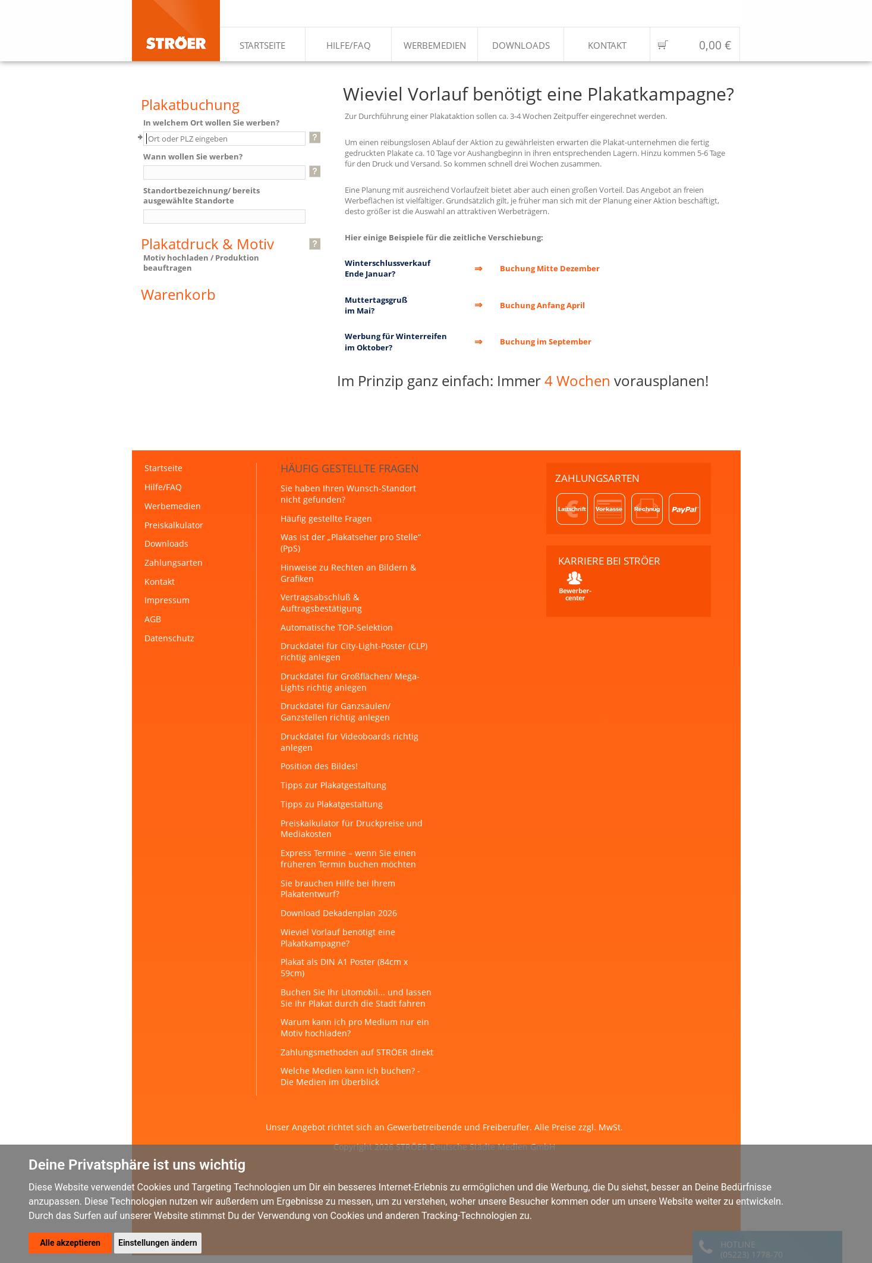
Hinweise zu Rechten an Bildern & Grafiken (348, 573)
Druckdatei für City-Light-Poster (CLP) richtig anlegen (354, 651)
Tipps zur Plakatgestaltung (333, 785)
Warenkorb (178, 294)
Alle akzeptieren (70, 1243)
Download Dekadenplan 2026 (339, 913)
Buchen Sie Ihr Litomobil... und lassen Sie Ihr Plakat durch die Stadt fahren (356, 997)
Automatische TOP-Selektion (337, 627)
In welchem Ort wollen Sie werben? (211, 123)
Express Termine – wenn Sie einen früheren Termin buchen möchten (348, 858)
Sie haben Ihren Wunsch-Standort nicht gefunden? (348, 493)
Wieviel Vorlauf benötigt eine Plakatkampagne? (338, 937)
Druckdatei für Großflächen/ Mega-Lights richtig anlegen (350, 681)
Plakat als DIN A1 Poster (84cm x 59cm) (344, 967)
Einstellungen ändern (157, 1243)
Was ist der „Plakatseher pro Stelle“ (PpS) (351, 542)
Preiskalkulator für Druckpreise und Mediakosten (352, 828)
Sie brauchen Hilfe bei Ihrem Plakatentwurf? (338, 888)
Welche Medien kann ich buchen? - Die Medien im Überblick (350, 1076)
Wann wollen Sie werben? (193, 157)
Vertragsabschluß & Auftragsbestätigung (321, 602)
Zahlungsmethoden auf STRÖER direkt (357, 1052)
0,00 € (715, 45)
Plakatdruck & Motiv (207, 243)
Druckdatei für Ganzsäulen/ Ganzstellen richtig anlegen (336, 711)
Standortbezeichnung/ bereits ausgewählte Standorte (201, 195)
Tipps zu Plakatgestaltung (332, 804)
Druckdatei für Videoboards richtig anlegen (349, 742)
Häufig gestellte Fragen (326, 518)
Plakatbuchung (190, 104)
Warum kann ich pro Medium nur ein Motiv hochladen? (355, 1027)
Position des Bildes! (319, 766)
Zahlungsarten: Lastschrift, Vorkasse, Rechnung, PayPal (628, 509)
